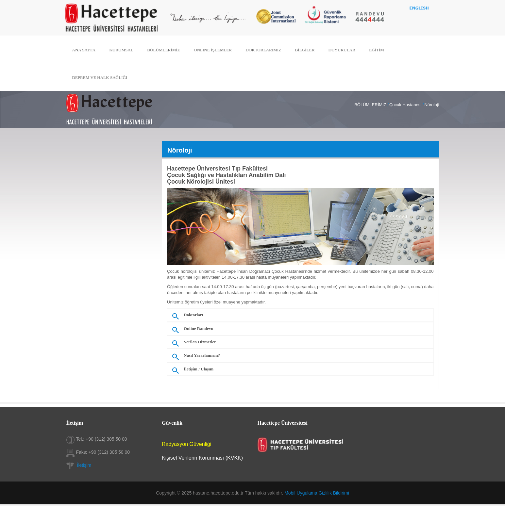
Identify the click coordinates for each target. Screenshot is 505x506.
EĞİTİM (373, 49)
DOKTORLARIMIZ (263, 49)
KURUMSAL (125, 49)
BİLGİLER (303, 49)
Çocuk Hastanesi (405, 104)
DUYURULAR (340, 49)
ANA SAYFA (88, 49)
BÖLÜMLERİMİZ (166, 49)
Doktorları (193, 315)
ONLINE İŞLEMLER (213, 49)
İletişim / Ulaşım (198, 369)
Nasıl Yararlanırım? (202, 355)
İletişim (84, 465)
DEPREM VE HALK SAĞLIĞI (104, 76)
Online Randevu (198, 328)
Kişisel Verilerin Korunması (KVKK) (202, 458)
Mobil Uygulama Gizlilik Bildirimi (316, 493)
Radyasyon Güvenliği (186, 444)
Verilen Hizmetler (200, 342)
